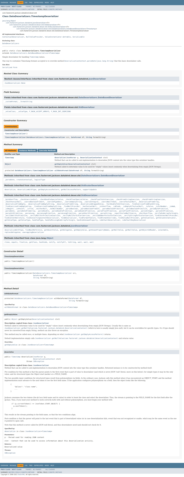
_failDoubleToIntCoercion (117, 204)
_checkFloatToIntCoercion (101, 199)
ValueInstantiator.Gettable (58, 37)
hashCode (43, 242)
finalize (23, 242)
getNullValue (117, 230)
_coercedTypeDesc (54, 202)
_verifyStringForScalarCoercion (138, 215)
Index (47, 2)
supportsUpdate (90, 189)
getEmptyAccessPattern (48, 189)
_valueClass (10, 111)
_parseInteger (146, 211)
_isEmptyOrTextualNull (132, 206)
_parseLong (29, 213)
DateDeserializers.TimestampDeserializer (46, 137)
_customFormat (11, 102)
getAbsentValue (51, 230)
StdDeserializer (86, 107)
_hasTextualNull (89, 206)
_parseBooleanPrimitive (112, 209)
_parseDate (9, 180)
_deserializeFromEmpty (15, 204)
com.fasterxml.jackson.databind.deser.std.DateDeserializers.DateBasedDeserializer (50, 29)
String (89, 137)
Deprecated (38, 2)
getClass (33, 242)
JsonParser (71, 158)
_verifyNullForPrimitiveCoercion (44, 215)
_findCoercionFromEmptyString (47, 206)
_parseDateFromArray (25, 211)
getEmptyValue (61, 164)
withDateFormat (61, 170)
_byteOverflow (11, 199)
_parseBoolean (71, 209)
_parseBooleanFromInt (90, 209)
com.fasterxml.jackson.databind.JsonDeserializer (26, 23)
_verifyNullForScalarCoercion (76, 215)
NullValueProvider (34, 37)
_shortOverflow (145, 213)
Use (26, 2)
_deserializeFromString (67, 204)
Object (8, 164)
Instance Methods (27, 150)
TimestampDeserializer (15, 134)
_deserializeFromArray (148, 202)
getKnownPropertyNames (99, 230)
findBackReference (33, 230)
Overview (4, 2)
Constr (24, 9)
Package (13, 2)
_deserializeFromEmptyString (40, 204)
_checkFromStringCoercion (127, 199)
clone (7, 242)
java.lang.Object (9, 21)
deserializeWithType (26, 189)
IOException (38, 361)
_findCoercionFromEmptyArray (18, 206)
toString (72, 242)
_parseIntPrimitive (164, 211)
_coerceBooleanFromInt (33, 202)
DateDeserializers (10, 43)
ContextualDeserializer (13, 37)
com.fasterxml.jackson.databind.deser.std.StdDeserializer (33, 25)
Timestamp (91, 29)
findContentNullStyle (14, 218)
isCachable (163, 230)
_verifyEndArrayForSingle (166, 213)
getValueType (10, 220)
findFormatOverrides (107, 218)
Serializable (78, 37)
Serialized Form (9, 67)
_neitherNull (41, 209)
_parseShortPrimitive (88, 213)
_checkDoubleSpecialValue (51, 199)
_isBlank (116, 206)
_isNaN (172, 206)
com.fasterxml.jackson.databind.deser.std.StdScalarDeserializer (39, 27)
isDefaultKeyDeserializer (134, 220)
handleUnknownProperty (87, 220)
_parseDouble (43, 211)
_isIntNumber (161, 206)
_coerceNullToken (108, 202)
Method (31, 9)
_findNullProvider (71, 206)
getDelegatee (66, 230)
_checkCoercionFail (28, 199)
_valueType (22, 111)
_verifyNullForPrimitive (16, 215)
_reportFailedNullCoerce (124, 213)
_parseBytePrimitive (158, 209)
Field (17, 9)
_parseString (105, 213)
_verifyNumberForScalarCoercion (106, 215)
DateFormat (76, 137)
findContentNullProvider (166, 215)
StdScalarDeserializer (92, 185)
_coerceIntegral (91, 202)
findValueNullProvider (128, 218)
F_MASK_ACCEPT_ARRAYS (39, 111)
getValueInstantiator (166, 218)
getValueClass (147, 218)
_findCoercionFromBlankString (145, 204)
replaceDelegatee (12, 232)
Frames (29, 6)
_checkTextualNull (13, 202)
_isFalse (149, 206)
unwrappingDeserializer (33, 232)
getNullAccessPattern (71, 189)
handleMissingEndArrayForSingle (60, 220)
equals (14, 242)
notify (52, 242)
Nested (11, 9)
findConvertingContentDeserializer (42, 218)
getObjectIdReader (147, 230)
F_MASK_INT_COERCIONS (61, 111)
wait (80, 242)
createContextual (24, 180)
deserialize (60, 158)
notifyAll (61, 242)
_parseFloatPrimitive (106, 211)
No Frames (37, 6)
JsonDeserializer (97, 79)
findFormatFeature (87, 218)
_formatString (25, 102)
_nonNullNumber (56, 209)
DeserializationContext (91, 158)
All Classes (50, 6)
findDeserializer (69, 218)
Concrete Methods (47, 150)
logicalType (39, 180)
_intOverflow (104, 206)
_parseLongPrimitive (45, 213)
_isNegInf (9, 209)
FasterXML (21, 474)
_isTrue (29, 209)
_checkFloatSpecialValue (76, 199)
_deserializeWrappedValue (92, 204)
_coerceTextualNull (127, 202)
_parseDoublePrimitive (61, 211)
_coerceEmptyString (73, 202)
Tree (31, 2)
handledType (37, 220)
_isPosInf (19, 209)
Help (52, 2)
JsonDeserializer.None (15, 83)
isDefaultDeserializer (110, 220)
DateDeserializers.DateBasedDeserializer (29, 53)
